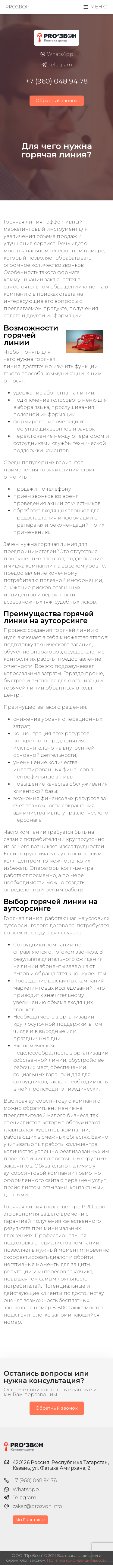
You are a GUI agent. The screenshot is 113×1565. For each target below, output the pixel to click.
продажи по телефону (42, 489)
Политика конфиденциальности (77, 1560)
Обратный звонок (57, 100)
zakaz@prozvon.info (37, 1506)
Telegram (56, 65)
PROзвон (17, 7)
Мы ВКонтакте (30, 1520)
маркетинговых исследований (53, 988)
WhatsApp (56, 54)
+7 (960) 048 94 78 (57, 81)
